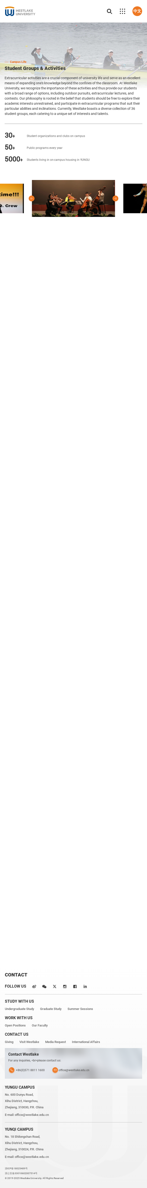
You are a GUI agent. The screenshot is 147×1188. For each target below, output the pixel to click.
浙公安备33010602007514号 (21, 1173)
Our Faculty (40, 1025)
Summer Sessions (80, 1009)
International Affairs (86, 1042)
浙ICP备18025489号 (16, 1168)
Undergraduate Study (19, 1009)
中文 (137, 11)
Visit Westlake (29, 1042)
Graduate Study (50, 1009)
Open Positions (15, 1025)
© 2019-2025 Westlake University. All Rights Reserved (34, 1178)
